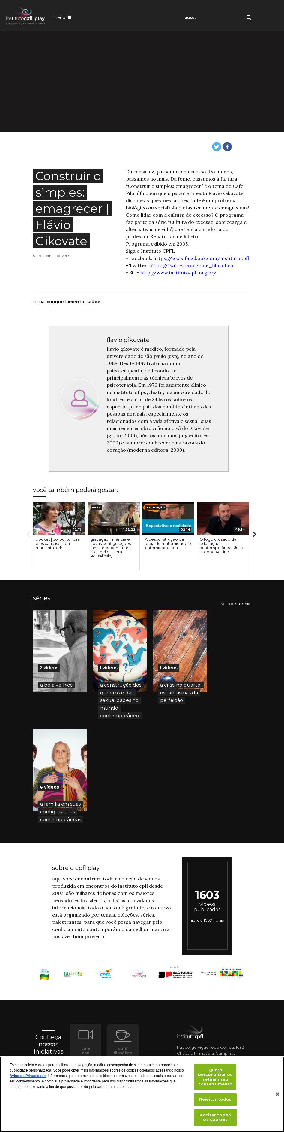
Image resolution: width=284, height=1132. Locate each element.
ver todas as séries (236, 604)
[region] (142, 1094)
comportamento (65, 302)
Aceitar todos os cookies (215, 1117)
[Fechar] (277, 1094)
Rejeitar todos (215, 1099)
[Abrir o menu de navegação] (62, 17)
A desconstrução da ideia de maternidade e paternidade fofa (168, 543)
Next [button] (254, 534)
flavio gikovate (128, 340)
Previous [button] (29, 534)
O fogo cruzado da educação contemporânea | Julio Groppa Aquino (221, 545)
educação (155, 507)
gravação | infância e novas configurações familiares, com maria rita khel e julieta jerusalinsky (111, 547)
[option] (59, 536)
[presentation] (59, 518)
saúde (93, 302)
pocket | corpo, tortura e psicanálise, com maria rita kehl (58, 543)
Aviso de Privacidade (28, 1076)
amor (96, 507)
